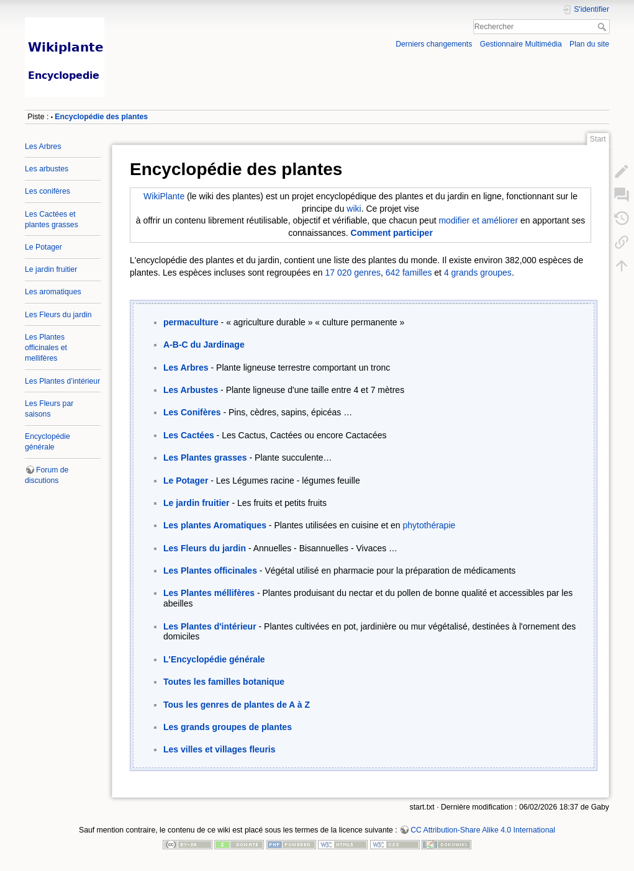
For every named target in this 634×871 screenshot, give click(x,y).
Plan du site (589, 44)
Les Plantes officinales (210, 570)
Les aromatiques (53, 291)
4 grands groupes (478, 273)
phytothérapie (428, 525)
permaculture (191, 322)
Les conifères (47, 191)
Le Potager (43, 247)
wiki (353, 209)
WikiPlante (163, 196)
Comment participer (392, 233)
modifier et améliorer (478, 220)
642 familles (409, 273)
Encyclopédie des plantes (101, 116)
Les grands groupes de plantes (227, 727)
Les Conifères (192, 412)
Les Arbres (43, 146)
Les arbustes (46, 169)
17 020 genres (353, 273)
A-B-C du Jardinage (204, 345)
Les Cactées (188, 435)
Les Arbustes (190, 390)
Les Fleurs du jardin (58, 314)
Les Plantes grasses (205, 458)
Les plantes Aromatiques (214, 525)
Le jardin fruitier (51, 269)
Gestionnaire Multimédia (521, 44)
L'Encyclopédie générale (214, 659)
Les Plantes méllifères (209, 593)
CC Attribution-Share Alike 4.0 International (482, 830)
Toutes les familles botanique (223, 682)
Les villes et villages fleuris (219, 749)
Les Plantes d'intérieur (209, 626)
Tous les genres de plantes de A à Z (236, 705)
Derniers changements (434, 44)
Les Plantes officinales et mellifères (46, 348)
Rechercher (603, 26)
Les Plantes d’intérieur (62, 381)
